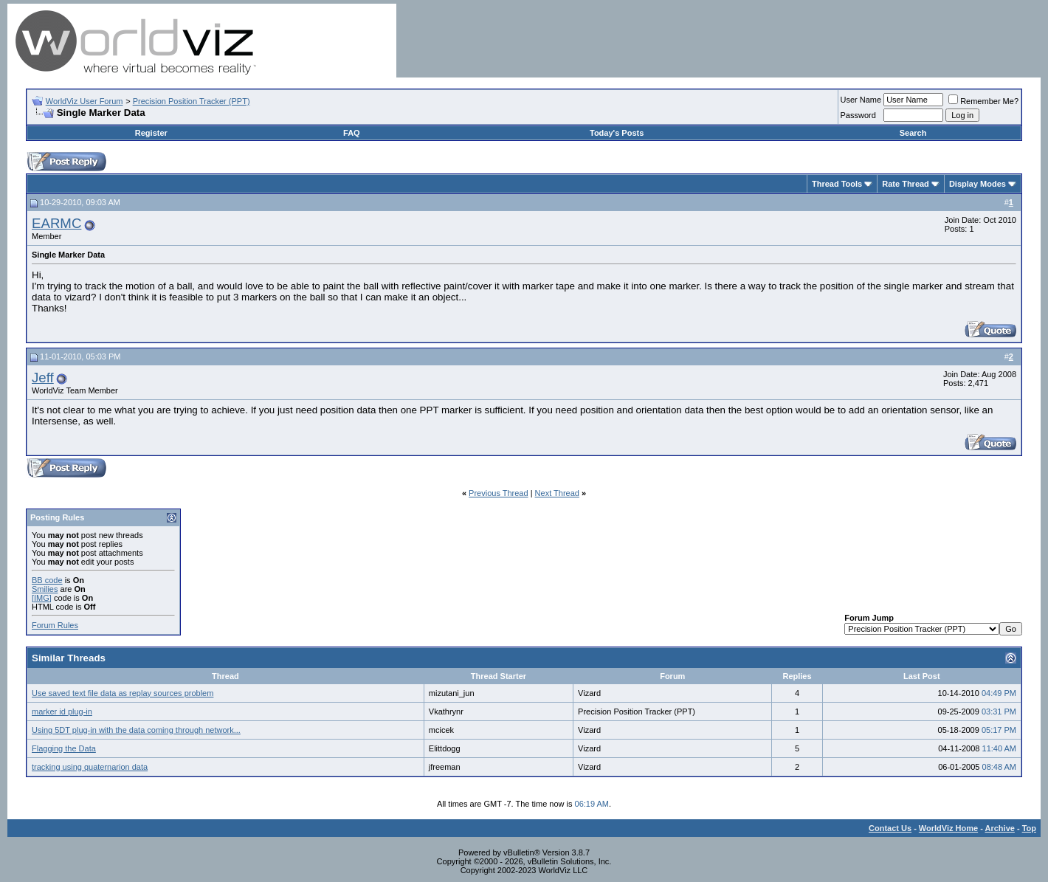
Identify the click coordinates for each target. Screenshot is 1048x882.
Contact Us (890, 828)
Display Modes (977, 183)
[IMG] (42, 597)
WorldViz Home (948, 828)
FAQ (351, 132)
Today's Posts (617, 132)
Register (151, 132)
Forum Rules (55, 625)
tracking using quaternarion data (90, 766)
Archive (1000, 828)
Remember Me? (983, 101)
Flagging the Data (64, 748)
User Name (861, 99)
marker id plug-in (62, 711)
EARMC (56, 223)
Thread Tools (837, 183)
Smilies (45, 589)
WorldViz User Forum (84, 101)
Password (858, 115)
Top (1029, 828)
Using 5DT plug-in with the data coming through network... (136, 730)
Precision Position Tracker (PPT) (191, 101)
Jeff (43, 377)
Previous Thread (498, 493)
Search (913, 132)
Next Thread (557, 493)
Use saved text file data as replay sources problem (122, 693)
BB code (47, 580)
